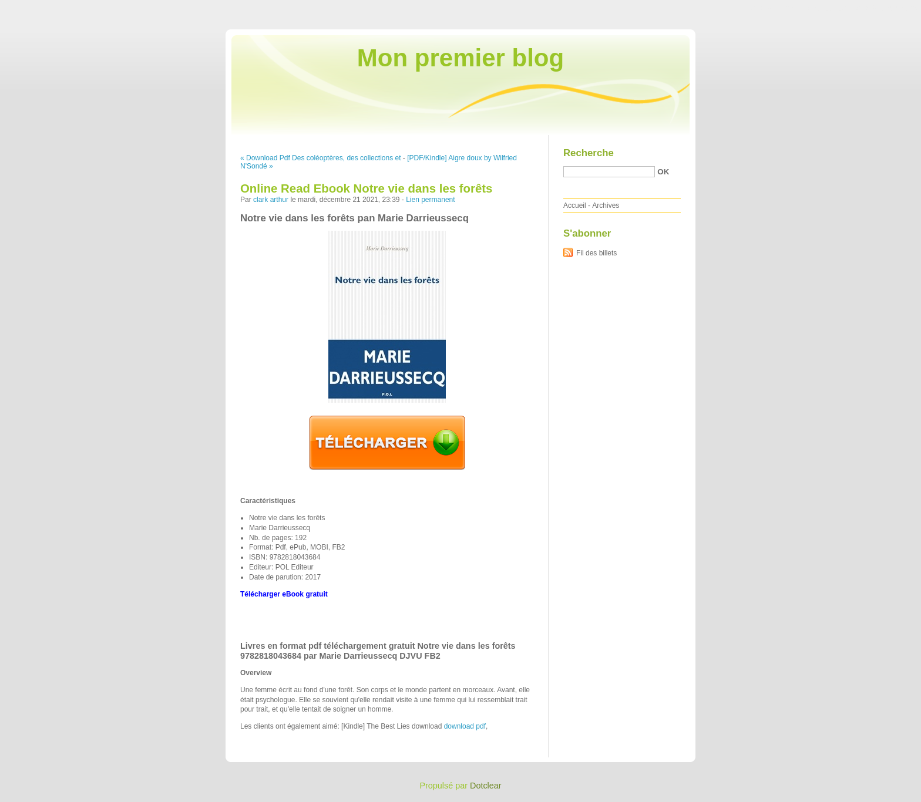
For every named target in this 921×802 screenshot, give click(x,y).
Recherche (588, 153)
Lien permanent (430, 200)
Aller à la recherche (886, 8)
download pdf (465, 726)
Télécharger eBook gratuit (284, 594)
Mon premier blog (460, 58)
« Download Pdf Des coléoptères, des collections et (320, 158)
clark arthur (270, 200)
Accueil (574, 205)
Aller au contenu (776, 8)
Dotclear (486, 785)
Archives (605, 205)
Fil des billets (596, 253)
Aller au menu (829, 8)
